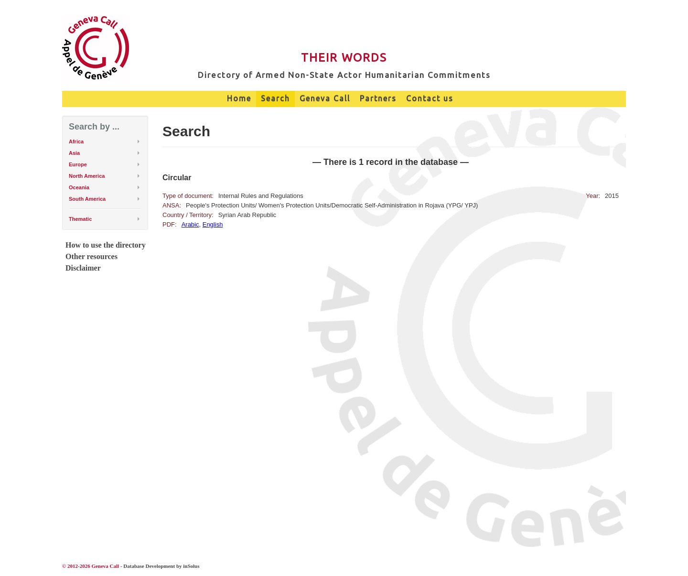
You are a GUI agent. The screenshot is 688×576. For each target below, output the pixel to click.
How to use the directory (105, 245)
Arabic (190, 224)
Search (275, 98)
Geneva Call (325, 98)
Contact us (429, 98)
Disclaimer (83, 268)
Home (239, 98)
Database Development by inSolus (161, 566)
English (213, 224)
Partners (378, 98)
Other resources (91, 256)
